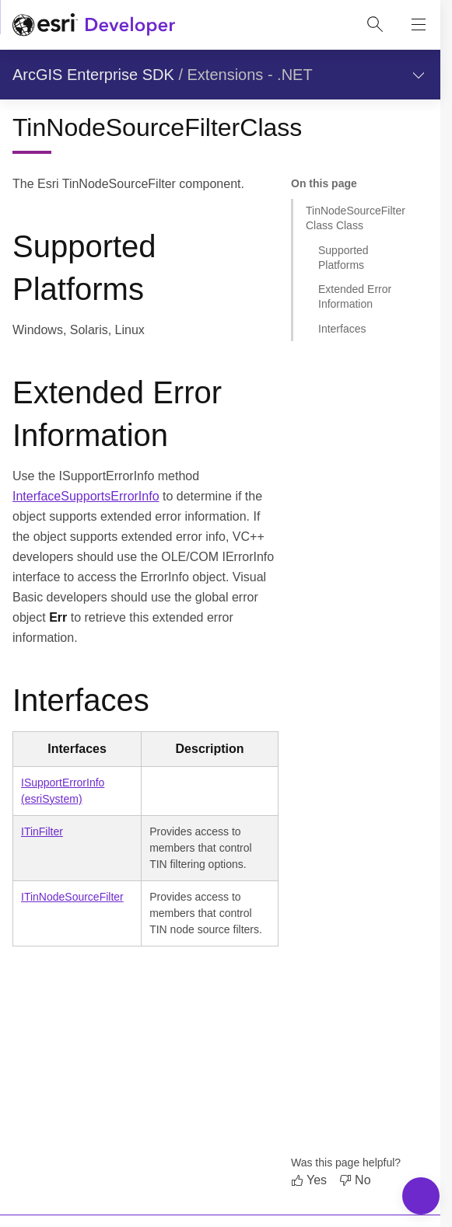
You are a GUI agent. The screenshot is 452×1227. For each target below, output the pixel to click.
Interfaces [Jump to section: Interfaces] (342, 328)
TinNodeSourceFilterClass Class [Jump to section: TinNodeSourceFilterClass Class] (355, 218)
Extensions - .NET (250, 74)
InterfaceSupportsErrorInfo (85, 496)
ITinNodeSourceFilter (72, 897)
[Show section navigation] (418, 74)
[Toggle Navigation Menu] (421, 1196)
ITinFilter (42, 831)
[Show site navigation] (418, 25)
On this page (324, 183)
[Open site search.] (375, 25)
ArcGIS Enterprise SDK (93, 74)
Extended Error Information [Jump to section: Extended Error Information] (354, 296)
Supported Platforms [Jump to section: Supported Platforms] (343, 257)
